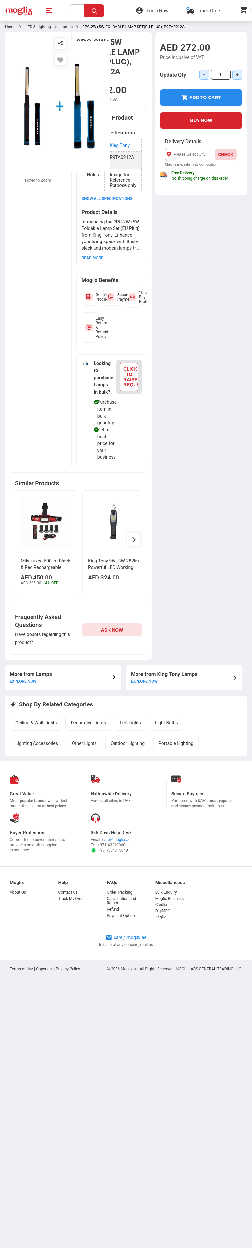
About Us (18, 892)
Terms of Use (22, 969)
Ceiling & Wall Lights (36, 722)
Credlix (161, 904)
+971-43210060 (111, 845)
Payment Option (121, 915)
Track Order (209, 10)
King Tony (120, 145)
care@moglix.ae (116, 839)
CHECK (225, 154)
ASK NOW (112, 630)
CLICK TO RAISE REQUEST (130, 376)
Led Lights (130, 722)
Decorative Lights (88, 722)
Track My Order (71, 898)
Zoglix (160, 917)
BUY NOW (201, 120)
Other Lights (84, 743)
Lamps (67, 27)
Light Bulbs (166, 722)
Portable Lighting (175, 743)
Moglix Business (169, 898)
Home (10, 27)
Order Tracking (119, 892)
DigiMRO (163, 911)
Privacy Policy (68, 969)
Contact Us (68, 892)
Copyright (44, 969)
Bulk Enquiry (166, 892)
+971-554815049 (109, 850)
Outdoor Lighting (128, 743)
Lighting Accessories (36, 743)
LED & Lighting (38, 27)
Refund (113, 909)
